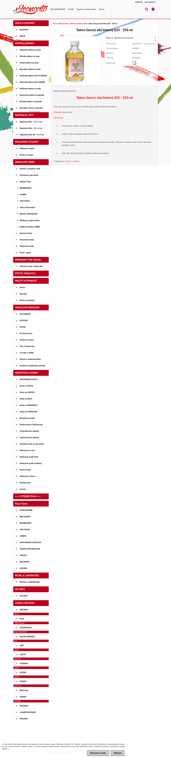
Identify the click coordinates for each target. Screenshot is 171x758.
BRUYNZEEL (25, 516)
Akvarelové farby (27, 239)
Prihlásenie (139, 2)
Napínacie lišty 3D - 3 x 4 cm (32, 134)
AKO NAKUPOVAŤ (57, 9)
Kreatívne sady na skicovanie (32, 444)
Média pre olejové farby (30, 220)
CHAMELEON (26, 627)
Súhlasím (118, 753)
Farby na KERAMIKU (28, 405)
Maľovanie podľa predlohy (31, 463)
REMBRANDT (26, 188)
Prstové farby (25, 470)
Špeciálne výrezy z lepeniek (31, 108)
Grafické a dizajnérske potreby (32, 365)
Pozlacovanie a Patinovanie (31, 424)
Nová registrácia (150, 2)
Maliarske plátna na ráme (30, 50)
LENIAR (23, 672)
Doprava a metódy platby (86, 9)
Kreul (22, 618)
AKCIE (22, 36)
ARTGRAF (24, 609)
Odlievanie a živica (27, 476)
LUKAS (23, 654)
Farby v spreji (25, 252)
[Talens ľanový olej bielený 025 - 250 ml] (76, 37)
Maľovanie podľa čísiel (29, 457)
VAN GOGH (25, 201)
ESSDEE (23, 681)
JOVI (22, 645)
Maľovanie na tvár (27, 450)
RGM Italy (24, 690)
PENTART (24, 718)
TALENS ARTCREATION (30, 549)
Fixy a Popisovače (27, 346)
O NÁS (71, 9)
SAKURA (23, 568)
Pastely (23, 327)
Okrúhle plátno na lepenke (31, 101)
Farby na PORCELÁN (28, 411)
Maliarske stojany (27, 148)
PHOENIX (24, 706)
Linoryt (23, 489)
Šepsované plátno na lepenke (32, 95)
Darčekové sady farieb (29, 175)
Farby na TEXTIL (26, 386)
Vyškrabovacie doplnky (29, 431)
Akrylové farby (26, 233)
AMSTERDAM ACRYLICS (30, 542)
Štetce (22, 287)
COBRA (23, 194)
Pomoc (101, 9)
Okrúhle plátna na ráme (29, 56)
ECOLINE (24, 320)
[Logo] (30, 9)
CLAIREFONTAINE (28, 712)
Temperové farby (27, 246)
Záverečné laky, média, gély (31, 266)
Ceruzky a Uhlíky (27, 352)
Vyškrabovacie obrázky (29, 437)
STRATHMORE (26, 510)
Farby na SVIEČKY (27, 392)
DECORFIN (24, 562)
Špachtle (23, 294)
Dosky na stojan (26, 155)
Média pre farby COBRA (30, 227)
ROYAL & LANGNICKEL (30, 582)
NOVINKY (24, 29)
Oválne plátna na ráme (29, 63)
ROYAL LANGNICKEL (29, 214)
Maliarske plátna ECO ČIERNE (32, 82)
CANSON (24, 663)
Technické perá (26, 333)
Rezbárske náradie (27, 418)
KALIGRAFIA (25, 314)
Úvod (55, 24)
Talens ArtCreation (27, 207)
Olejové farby (25, 181)
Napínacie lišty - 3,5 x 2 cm (31, 128)
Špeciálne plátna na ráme (30, 69)
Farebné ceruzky (26, 340)
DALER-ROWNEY (27, 636)
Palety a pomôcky (27, 300)
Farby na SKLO (26, 399)
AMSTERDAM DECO (29, 379)
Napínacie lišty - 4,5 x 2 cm (31, 121)
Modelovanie (25, 482)
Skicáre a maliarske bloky (30, 359)
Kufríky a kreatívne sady (30, 168)
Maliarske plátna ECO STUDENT (33, 75)
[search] (146, 9)
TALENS (23, 555)
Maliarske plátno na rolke (30, 88)
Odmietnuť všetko (98, 753)
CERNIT (23, 697)
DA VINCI (24, 596)
